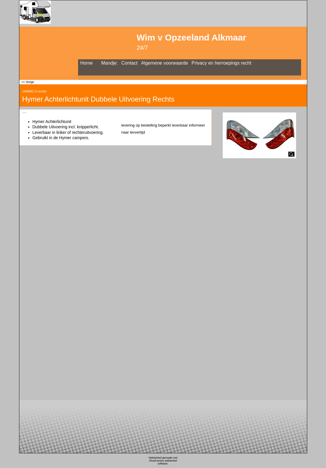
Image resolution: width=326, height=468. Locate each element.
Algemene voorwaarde (164, 62)
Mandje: (109, 62)
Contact (129, 62)
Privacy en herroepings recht (221, 62)
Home (86, 62)
